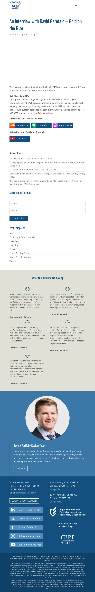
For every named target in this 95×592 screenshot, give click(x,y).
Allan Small (17, 34)
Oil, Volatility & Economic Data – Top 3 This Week (33, 169)
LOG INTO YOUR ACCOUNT (24, 500)
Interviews (14, 241)
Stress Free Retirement (20, 257)
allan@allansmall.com (43, 113)
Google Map (55, 489)
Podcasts (14, 249)
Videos (13, 261)
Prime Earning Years (19, 253)
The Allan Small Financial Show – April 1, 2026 (31, 158)
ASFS (38, 34)
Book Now (20, 468)
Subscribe (19, 218)
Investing (14, 245)
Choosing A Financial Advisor (23, 237)
